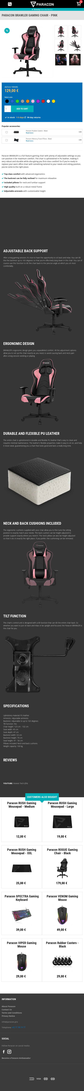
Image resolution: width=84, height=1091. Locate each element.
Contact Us (7, 1009)
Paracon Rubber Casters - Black (37, 130)
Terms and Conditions (12, 1013)
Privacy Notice (8, 1016)
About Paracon (8, 1006)
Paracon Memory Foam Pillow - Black (39, 138)
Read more (29, 133)
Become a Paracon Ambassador (16, 1058)
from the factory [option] (42, 9)
